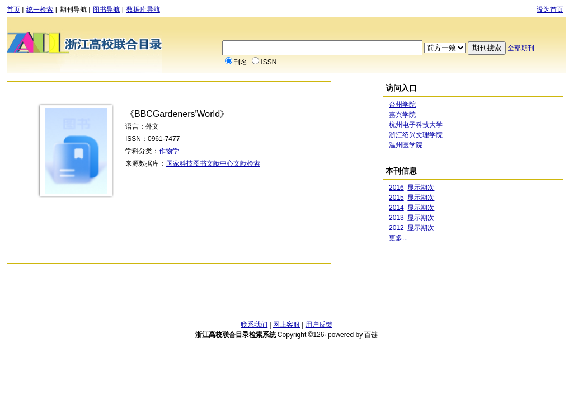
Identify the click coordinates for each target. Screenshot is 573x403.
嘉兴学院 (402, 115)
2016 (396, 187)
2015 (396, 198)
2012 (396, 228)
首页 (13, 9)
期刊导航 (73, 9)
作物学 (169, 151)
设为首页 (550, 9)
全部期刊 (521, 48)
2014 (396, 208)
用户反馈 (319, 325)
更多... (398, 238)
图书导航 (106, 9)
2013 (396, 218)
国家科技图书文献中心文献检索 (213, 163)
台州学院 (402, 105)
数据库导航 (143, 9)
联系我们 (254, 325)
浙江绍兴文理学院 (416, 135)
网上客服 (286, 325)
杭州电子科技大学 (416, 125)
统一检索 (39, 9)
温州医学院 (405, 145)
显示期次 (420, 187)
